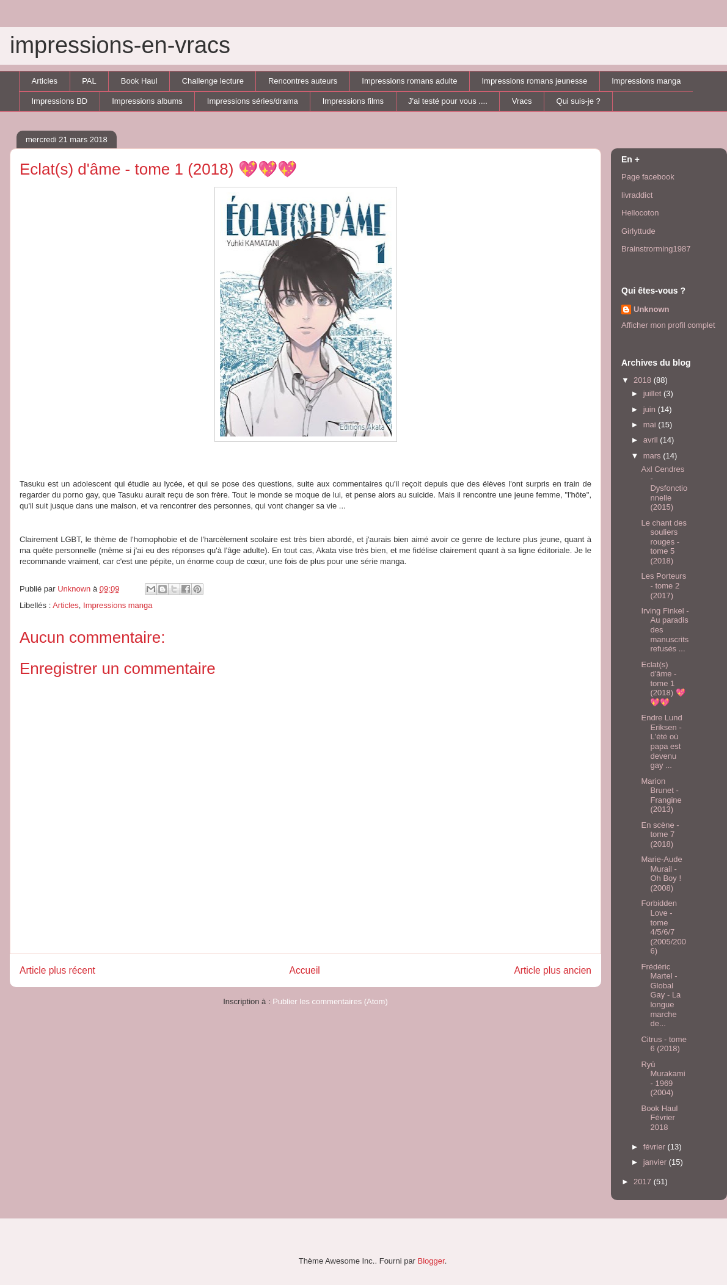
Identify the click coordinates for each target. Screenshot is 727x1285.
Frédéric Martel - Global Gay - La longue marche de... (661, 995)
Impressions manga (646, 80)
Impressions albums (147, 101)
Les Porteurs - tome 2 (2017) (663, 585)
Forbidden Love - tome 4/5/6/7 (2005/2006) (663, 927)
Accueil (305, 970)
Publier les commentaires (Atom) (330, 1001)
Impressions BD (60, 101)
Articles (45, 80)
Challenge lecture (213, 80)
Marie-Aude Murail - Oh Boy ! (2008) (661, 873)
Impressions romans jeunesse (534, 80)
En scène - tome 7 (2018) (660, 834)
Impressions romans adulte (409, 80)
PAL (89, 80)
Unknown (652, 309)
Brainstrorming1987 (655, 248)
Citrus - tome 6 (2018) (663, 1044)
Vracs (522, 101)
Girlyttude (638, 231)
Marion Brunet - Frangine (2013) (661, 795)
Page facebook (647, 176)
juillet (653, 393)
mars (653, 455)
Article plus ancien (552, 970)
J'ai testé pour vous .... (448, 101)
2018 (644, 380)
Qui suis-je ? (579, 101)
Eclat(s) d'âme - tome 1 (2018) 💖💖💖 (663, 683)
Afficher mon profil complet (668, 325)
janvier (656, 1162)
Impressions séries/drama (252, 101)
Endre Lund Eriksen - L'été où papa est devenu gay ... (661, 741)
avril (651, 439)
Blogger (431, 1260)
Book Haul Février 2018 (659, 1118)
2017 (644, 1181)
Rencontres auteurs (302, 80)
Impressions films (353, 101)
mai (651, 424)
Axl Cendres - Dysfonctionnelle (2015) (664, 488)
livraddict (636, 195)
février (655, 1146)
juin (650, 409)
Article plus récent (57, 970)
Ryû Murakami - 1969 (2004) (663, 1079)
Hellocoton (640, 212)
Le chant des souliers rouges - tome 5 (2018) (663, 541)
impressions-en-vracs (120, 45)
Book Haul (139, 80)
